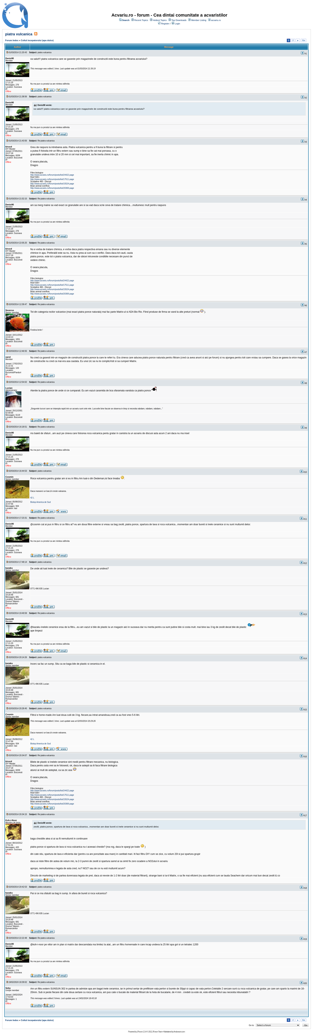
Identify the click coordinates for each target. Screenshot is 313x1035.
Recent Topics (141, 20)
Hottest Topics (160, 20)
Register (165, 23)
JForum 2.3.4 (141, 1032)
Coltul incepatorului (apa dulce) (37, 40)
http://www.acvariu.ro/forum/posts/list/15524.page (52, 184)
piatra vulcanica (18, 34)
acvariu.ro (216, 20)
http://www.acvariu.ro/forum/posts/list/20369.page (52, 188)
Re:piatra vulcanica (46, 141)
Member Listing (198, 20)
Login (177, 23)
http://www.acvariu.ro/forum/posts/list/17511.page (52, 179)
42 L (32, 498)
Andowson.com (179, 1032)
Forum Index (11, 40)
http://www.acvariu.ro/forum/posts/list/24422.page (52, 175)
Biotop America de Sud (40, 502)
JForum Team (157, 1032)
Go (303, 40)
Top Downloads (178, 20)
